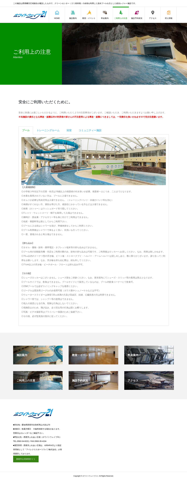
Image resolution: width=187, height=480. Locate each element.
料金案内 (105, 15)
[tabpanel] (93, 230)
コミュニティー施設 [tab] (90, 130)
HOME (57, 15)
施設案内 (73, 15)
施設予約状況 (136, 15)
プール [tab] (26, 130)
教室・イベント (88, 15)
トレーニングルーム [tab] (48, 130)
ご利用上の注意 (120, 15)
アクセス (152, 15)
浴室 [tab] (69, 130)
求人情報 (168, 15)
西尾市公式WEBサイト (26, 459)
